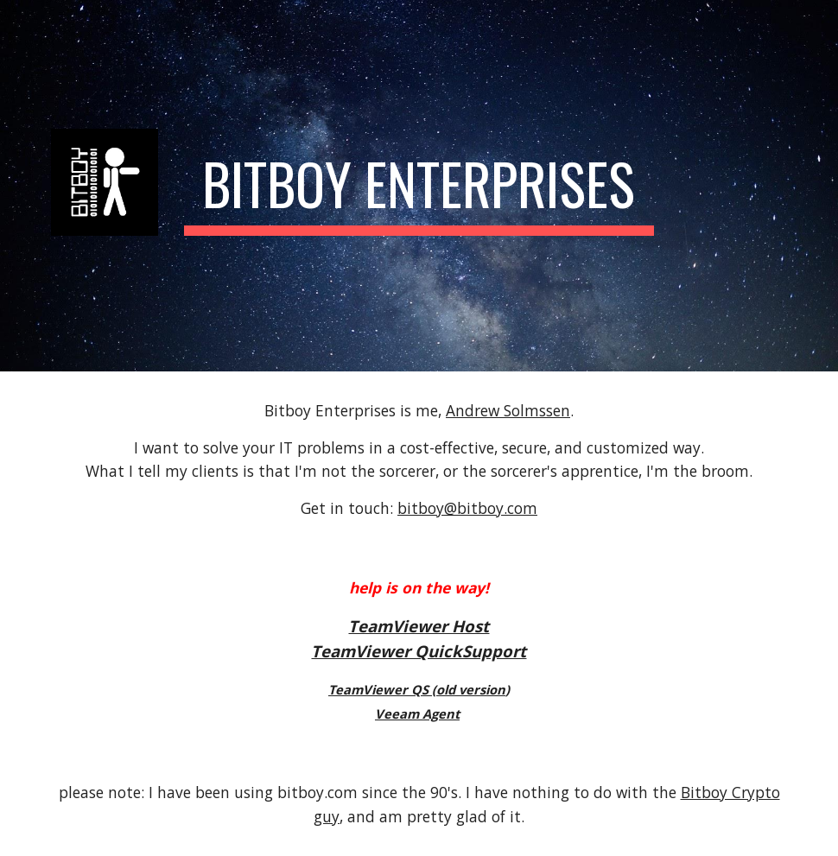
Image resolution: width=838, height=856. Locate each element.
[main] (419, 186)
